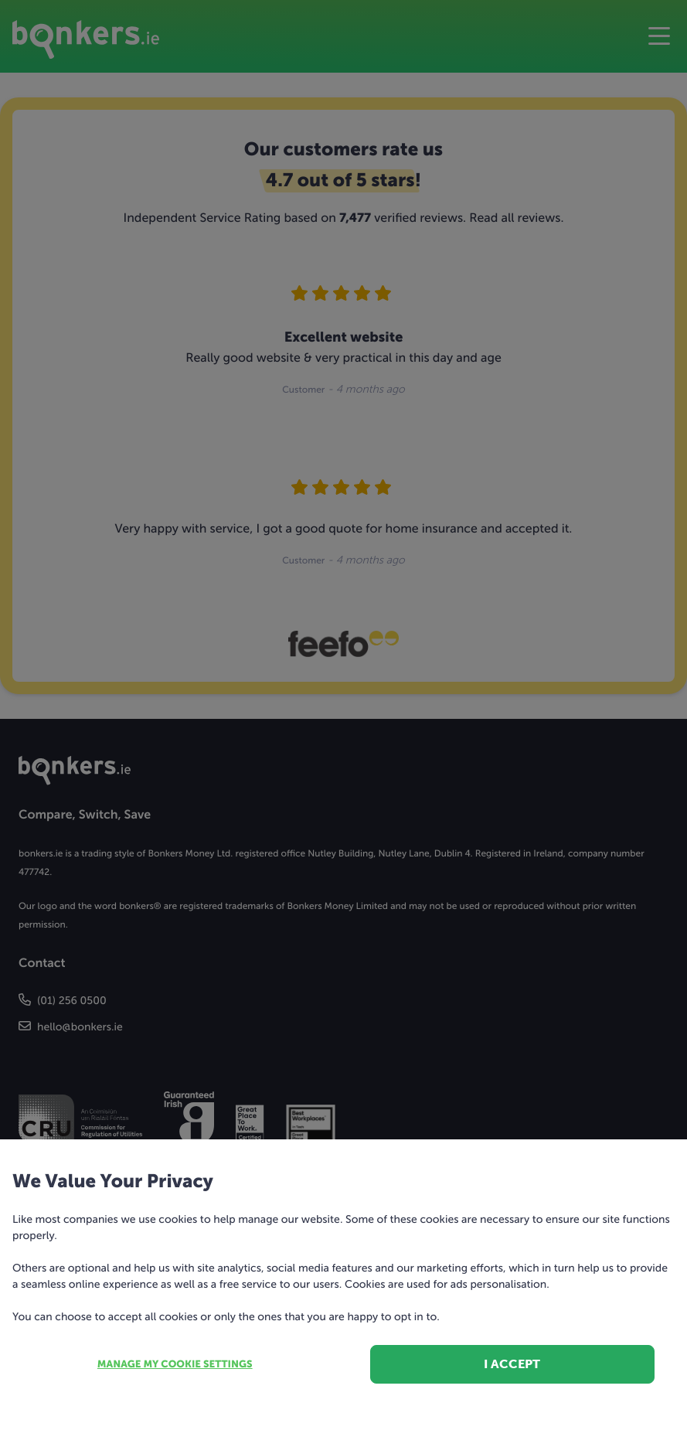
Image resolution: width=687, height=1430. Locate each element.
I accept (512, 1364)
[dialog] (343, 715)
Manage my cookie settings (175, 1364)
